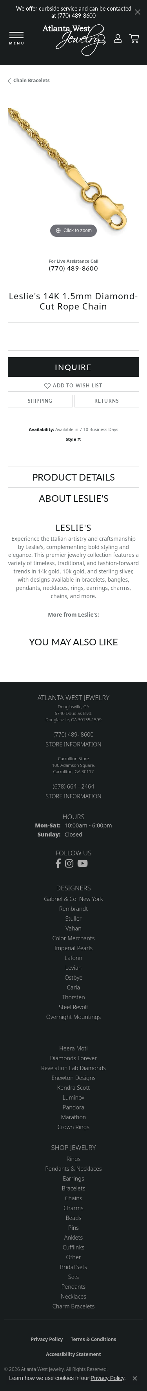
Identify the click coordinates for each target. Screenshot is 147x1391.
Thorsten (73, 997)
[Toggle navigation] (16, 38)
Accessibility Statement (73, 1354)
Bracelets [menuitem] (73, 1188)
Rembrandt (73, 908)
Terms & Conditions (93, 1339)
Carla (73, 987)
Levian (73, 967)
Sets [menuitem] (73, 1276)
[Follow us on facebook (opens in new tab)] (58, 863)
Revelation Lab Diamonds (73, 1068)
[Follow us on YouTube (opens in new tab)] (82, 863)
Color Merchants (74, 938)
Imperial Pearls (73, 948)
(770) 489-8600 (73, 268)
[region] (73, 174)
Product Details (73, 476)
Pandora (73, 1107)
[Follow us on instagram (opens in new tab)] (69, 863)
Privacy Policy (47, 1339)
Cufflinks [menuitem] (74, 1247)
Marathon (73, 1117)
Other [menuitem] (73, 1257)
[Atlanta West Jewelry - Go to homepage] (73, 42)
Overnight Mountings (73, 1017)
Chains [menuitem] (73, 1198)
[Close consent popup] (134, 1378)
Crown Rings (73, 1127)
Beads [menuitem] (73, 1218)
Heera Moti (73, 1048)
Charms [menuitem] (73, 1208)
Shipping (40, 401)
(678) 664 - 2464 (73, 786)
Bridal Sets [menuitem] (73, 1267)
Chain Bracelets (31, 80)
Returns (106, 401)
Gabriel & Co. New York (73, 899)
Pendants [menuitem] (74, 1286)
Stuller (73, 918)
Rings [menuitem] (74, 1159)
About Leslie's (74, 498)
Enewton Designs (73, 1077)
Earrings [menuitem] (73, 1178)
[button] (116, 40)
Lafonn (73, 958)
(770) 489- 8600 (73, 734)
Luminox (73, 1097)
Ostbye (74, 977)
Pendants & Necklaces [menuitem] (73, 1168)
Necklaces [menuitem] (73, 1296)
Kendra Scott (73, 1087)
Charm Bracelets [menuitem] (73, 1306)
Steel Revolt (73, 1007)
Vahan (73, 928)
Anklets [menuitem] (73, 1237)
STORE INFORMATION (73, 744)
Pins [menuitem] (73, 1227)
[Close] (137, 12)
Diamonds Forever (73, 1058)
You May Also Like (73, 641)
